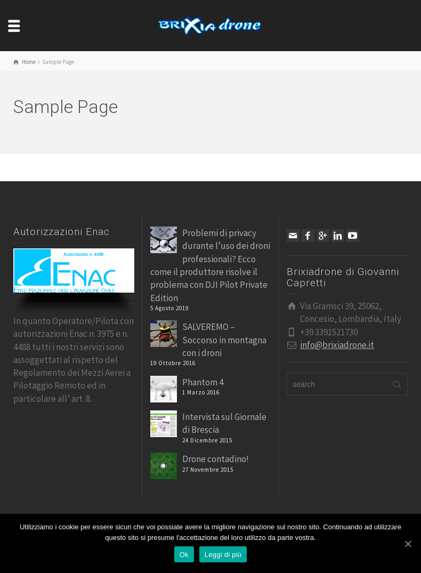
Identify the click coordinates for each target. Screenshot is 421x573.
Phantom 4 (202, 382)
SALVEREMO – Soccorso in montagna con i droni (224, 340)
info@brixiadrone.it (337, 345)
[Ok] (407, 543)
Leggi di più (223, 555)
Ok (184, 555)
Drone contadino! (215, 459)
